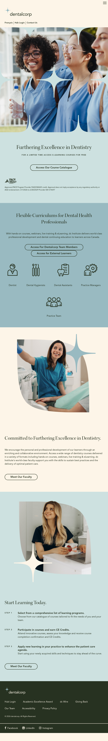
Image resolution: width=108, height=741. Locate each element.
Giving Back (81, 702)
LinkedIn (30, 728)
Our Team (10, 708)
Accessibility (28, 708)
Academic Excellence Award (38, 702)
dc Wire (64, 702)
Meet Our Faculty (21, 477)
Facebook (12, 728)
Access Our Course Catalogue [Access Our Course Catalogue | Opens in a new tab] (54, 167)
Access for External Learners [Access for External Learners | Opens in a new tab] (54, 253)
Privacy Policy (50, 708)
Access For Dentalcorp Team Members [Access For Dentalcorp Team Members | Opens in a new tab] (54, 247)
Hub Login (20, 23)
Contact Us (32, 23)
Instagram (48, 728)
